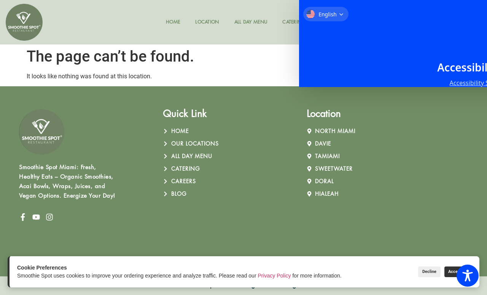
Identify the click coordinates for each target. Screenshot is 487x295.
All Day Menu (250, 22)
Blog (362, 22)
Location (207, 22)
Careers (331, 22)
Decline (415, 271)
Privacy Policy (274, 276)
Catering (293, 22)
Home (173, 22)
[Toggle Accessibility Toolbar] (467, 275)
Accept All (453, 271)
